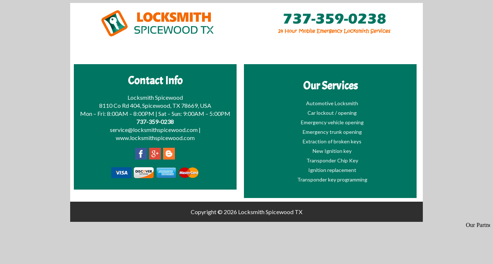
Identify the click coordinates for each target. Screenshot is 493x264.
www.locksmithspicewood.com (155, 137)
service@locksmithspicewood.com (154, 129)
